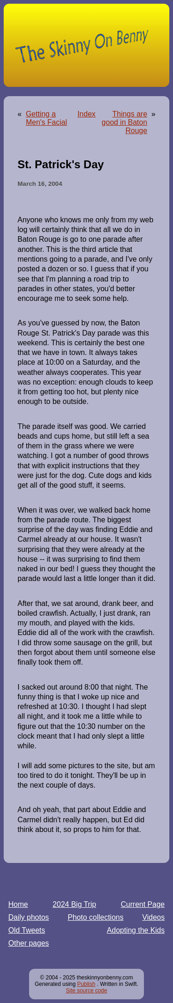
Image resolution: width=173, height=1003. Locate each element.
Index (86, 114)
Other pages (28, 943)
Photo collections (96, 917)
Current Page (143, 904)
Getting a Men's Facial (46, 118)
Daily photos (28, 917)
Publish (86, 984)
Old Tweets (26, 930)
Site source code (86, 990)
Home (18, 904)
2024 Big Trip (74, 904)
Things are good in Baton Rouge (124, 122)
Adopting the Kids (136, 930)
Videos (153, 917)
